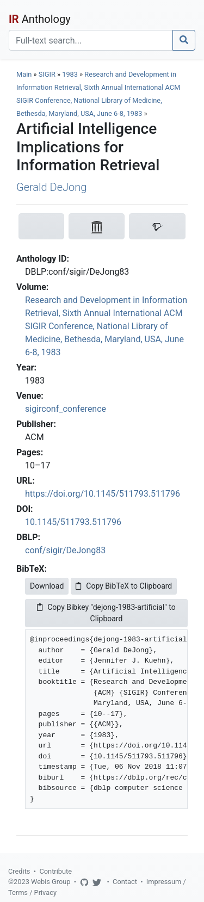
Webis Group (51, 882)
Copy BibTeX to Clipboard (124, 586)
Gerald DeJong (51, 187)
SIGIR (47, 74)
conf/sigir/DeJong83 (65, 550)
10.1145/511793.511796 (73, 522)
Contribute (55, 871)
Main (24, 74)
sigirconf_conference (65, 409)
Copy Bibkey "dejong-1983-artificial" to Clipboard (106, 613)
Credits (19, 871)
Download (47, 586)
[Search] (91, 40)
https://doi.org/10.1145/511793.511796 (102, 494)
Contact (125, 882)
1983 (70, 74)
